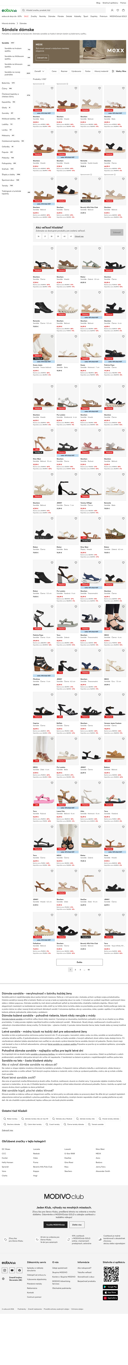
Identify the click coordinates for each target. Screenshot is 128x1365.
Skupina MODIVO (59, 1272)
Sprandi (5, 1167)
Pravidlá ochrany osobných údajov (56, 1309)
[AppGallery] (110, 1298)
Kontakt (30, 1292)
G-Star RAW (69, 1153)
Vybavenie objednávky (36, 1279)
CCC (4, 1153)
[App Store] (110, 1292)
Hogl (35, 1175)
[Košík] (123, 10)
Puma (35, 1162)
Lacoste (36, 1149)
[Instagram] (4, 1270)
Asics (98, 1158)
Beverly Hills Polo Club (42, 1167)
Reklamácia (32, 1288)
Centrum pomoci (34, 1297)
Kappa (36, 1171)
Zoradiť (39, 71)
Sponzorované (38, 84)
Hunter (5, 1158)
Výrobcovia (76, 71)
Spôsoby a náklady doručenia (35, 1269)
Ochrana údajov (77, 1309)
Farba (87, 71)
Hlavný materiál (101, 71)
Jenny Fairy (100, 1167)
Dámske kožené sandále (12, 1019)
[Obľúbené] (118, 10)
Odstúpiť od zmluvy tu (36, 1275)
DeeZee (67, 1158)
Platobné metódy (34, 1284)
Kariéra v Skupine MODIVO (63, 1277)
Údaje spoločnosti (59, 1268)
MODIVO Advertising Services (61, 1282)
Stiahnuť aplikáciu (110, 3)
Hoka (35, 1158)
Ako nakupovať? (84, 1268)
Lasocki (67, 1149)
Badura (99, 1162)
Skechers (68, 1171)
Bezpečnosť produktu (87, 1281)
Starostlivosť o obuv (86, 1277)
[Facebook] (19, 1270)
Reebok (36, 1153)
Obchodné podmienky (61, 1288)
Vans (4, 1171)
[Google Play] (110, 1287)
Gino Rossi (68, 1162)
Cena (54, 71)
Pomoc (123, 3)
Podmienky (22, 1309)
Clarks (4, 1175)
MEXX (98, 1153)
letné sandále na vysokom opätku (62, 1044)
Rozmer (64, 71)
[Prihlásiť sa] (112, 10)
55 (89, 970)
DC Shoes (6, 1149)
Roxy (66, 1167)
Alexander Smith (103, 1171)
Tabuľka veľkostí (85, 1272)
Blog (98, 3)
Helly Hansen (7, 1162)
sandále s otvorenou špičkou (43, 1054)
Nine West (100, 1149)
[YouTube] (12, 1270)
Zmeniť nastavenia (35, 1309)
